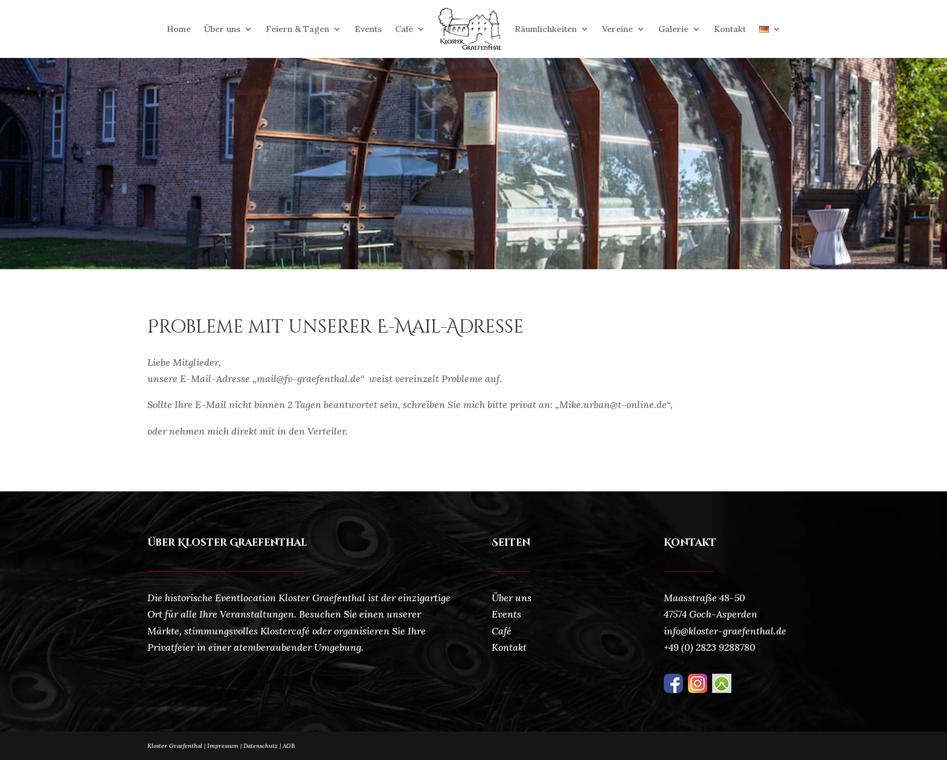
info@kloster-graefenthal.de (725, 631)
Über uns (222, 29)
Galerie (673, 29)
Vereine (617, 29)
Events (368, 29)
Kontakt (730, 29)
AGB (289, 746)
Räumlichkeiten (546, 29)
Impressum (223, 746)
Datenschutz (263, 746)
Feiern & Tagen (297, 29)
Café (404, 29)
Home (179, 29)
